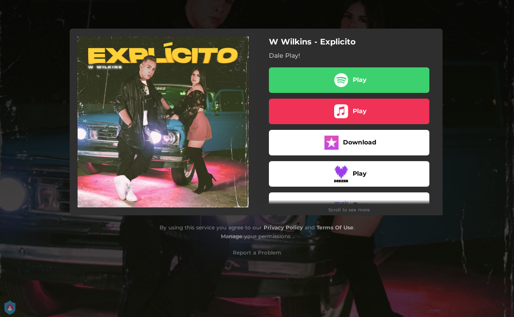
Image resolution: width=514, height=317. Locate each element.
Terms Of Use (335, 227)
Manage (231, 236)
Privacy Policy (283, 227)
